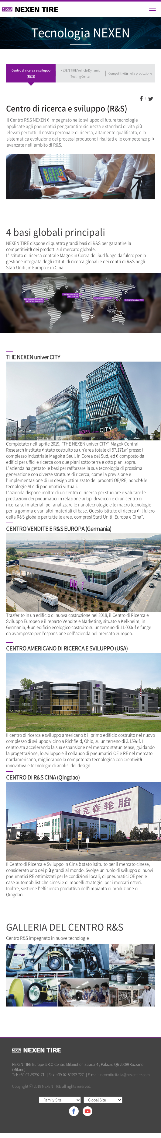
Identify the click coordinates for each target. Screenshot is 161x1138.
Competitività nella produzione (130, 73)
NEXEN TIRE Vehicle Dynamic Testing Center (80, 73)
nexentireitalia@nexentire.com (125, 1074)
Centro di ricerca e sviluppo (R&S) (31, 73)
